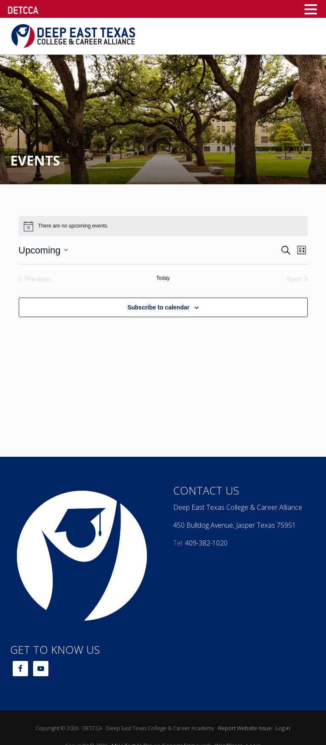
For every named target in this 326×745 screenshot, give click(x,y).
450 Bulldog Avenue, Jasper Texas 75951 (234, 525)
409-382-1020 (206, 543)
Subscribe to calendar (158, 307)
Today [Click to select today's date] (163, 278)
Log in (282, 728)
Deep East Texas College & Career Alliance (237, 507)
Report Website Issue (245, 728)
